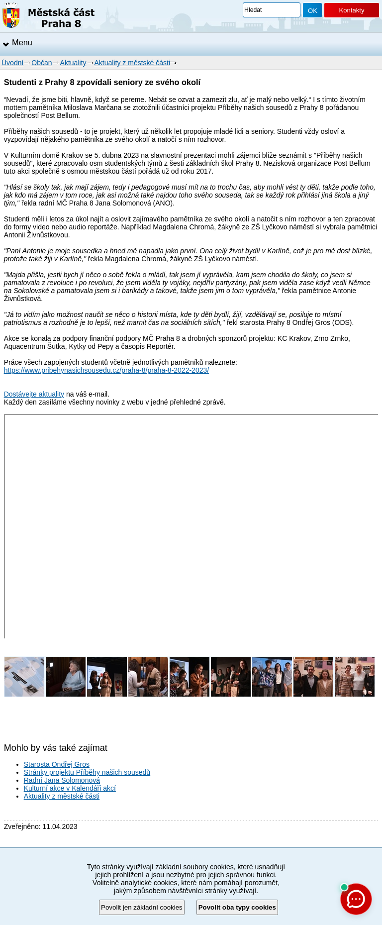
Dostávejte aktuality (34, 394)
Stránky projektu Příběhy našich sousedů (87, 772)
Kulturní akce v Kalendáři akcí (70, 788)
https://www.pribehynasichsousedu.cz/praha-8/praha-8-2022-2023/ (106, 370)
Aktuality (73, 63)
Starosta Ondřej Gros (57, 764)
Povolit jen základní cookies (142, 907)
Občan (41, 63)
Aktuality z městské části (133, 63)
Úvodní (12, 63)
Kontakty (351, 10)
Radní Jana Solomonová (62, 780)
